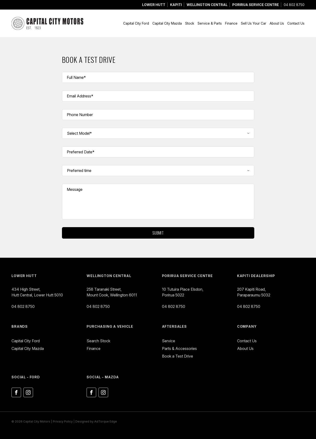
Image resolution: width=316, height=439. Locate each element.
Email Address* (80, 96)
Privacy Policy (63, 421)
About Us (277, 23)
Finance (231, 23)
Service (168, 340)
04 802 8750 (294, 5)
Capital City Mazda (167, 23)
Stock (189, 23)
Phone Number (80, 114)
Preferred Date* (80, 152)
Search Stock (98, 340)
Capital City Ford (136, 23)
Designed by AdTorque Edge (96, 421)
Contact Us (296, 23)
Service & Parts (210, 23)
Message (75, 189)
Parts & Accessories (179, 348)
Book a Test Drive (177, 356)
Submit (158, 233)
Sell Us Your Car (253, 23)
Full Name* (76, 77)
